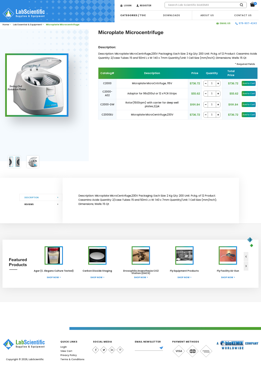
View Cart (66, 351)
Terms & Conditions (72, 359)
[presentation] (246, 256)
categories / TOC (133, 15)
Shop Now (53, 277)
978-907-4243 (248, 23)
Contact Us (243, 15)
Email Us (225, 23)
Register (145, 5)
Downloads (171, 15)
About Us (207, 15)
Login (127, 5)
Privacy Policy (68, 355)
